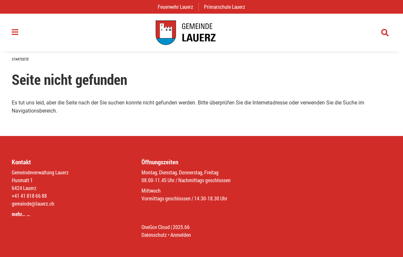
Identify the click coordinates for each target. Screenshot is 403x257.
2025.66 (181, 226)
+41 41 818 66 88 (29, 195)
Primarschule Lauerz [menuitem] (227, 6)
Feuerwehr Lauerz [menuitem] (178, 6)
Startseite (20, 59)
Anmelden (180, 234)
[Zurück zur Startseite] (201, 32)
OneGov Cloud (155, 226)
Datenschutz (154, 234)
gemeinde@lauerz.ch (33, 203)
